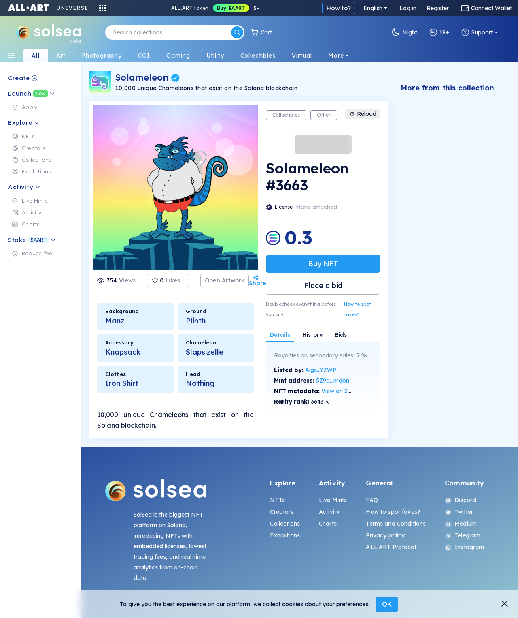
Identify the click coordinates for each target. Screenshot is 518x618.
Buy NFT (323, 263)
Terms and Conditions (396, 523)
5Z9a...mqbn (332, 380)
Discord (460, 500)
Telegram (462, 535)
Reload (362, 114)
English (372, 8)
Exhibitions (285, 535)
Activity (329, 511)
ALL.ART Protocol (391, 547)
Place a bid (323, 285)
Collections (285, 523)
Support (477, 32)
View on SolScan (343, 391)
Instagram (464, 547)
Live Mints (333, 500)
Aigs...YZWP (320, 370)
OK (387, 604)
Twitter (459, 512)
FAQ (372, 500)
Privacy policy (385, 535)
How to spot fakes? (357, 309)
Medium (461, 523)
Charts (328, 523)
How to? (339, 8)
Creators (281, 511)
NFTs (277, 500)
